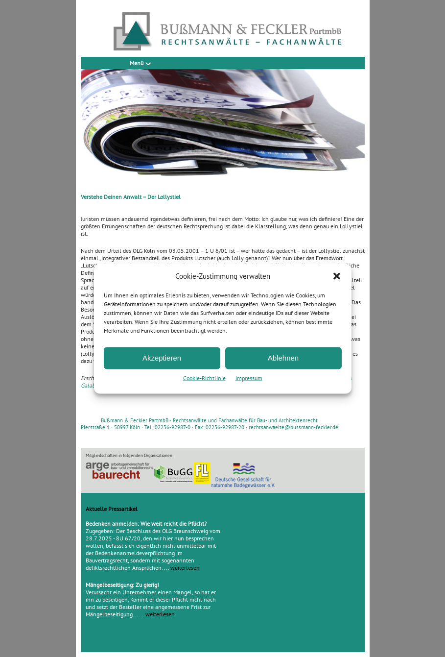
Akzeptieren (161, 358)
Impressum (248, 377)
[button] (337, 276)
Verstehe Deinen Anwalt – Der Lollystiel (131, 196)
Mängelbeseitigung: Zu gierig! (122, 584)
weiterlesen (185, 567)
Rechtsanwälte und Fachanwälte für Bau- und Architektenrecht (245, 420)
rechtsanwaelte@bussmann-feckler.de (293, 427)
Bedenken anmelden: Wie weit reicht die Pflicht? (146, 523)
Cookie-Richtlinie (204, 377)
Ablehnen (283, 358)
